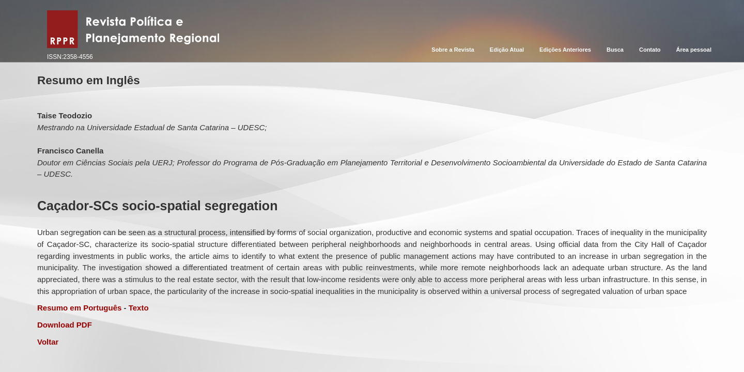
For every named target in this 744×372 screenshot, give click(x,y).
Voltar (47, 341)
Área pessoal (693, 50)
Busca (615, 50)
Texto (139, 307)
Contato (650, 50)
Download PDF (64, 324)
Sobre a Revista (452, 50)
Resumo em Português (79, 307)
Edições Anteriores (565, 50)
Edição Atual (507, 50)
